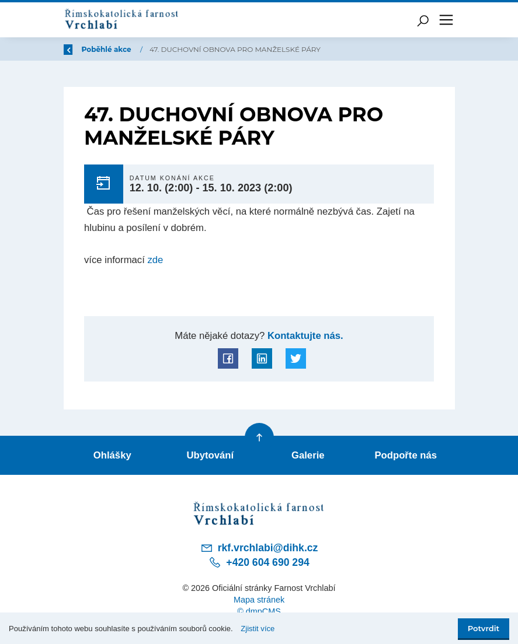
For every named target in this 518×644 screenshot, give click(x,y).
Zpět (80, 49)
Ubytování (210, 455)
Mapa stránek (259, 599)
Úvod (124, 49)
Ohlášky (112, 455)
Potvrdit (483, 628)
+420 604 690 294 (258, 562)
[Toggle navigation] (446, 19)
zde (155, 259)
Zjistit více (257, 628)
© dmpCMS (259, 611)
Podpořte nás (405, 455)
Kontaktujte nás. (304, 335)
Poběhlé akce (177, 49)
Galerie (308, 455)
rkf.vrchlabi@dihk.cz (259, 547)
